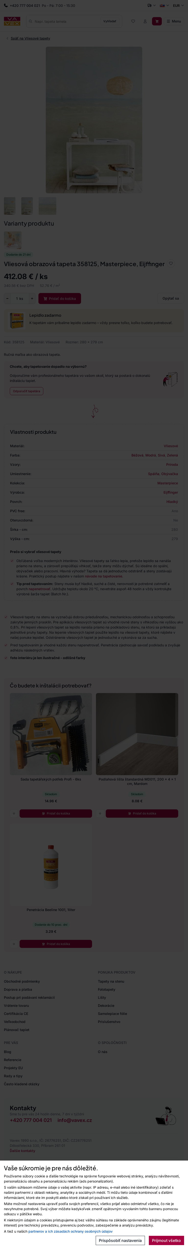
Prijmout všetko (166, 1240)
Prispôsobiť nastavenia (120, 1240)
